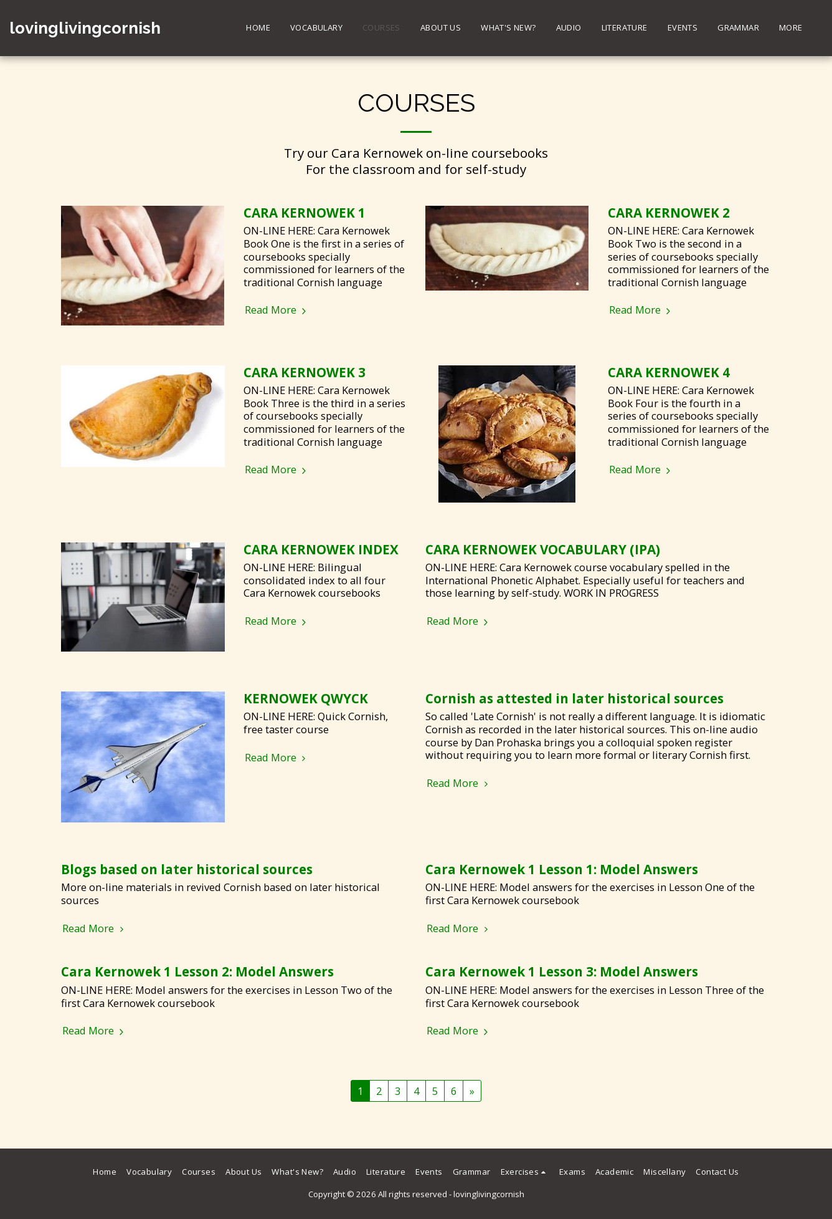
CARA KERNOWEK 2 (669, 212)
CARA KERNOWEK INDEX (321, 549)
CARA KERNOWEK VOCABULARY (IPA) (542, 549)
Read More (277, 310)
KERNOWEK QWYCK (305, 698)
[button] (525, 1172)
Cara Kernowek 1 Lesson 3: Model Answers (561, 971)
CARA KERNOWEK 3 (304, 372)
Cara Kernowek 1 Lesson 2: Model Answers (197, 971)
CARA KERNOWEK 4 (669, 372)
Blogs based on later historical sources (187, 869)
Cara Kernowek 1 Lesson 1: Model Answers (561, 869)
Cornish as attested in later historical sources (574, 698)
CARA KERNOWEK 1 (304, 212)
